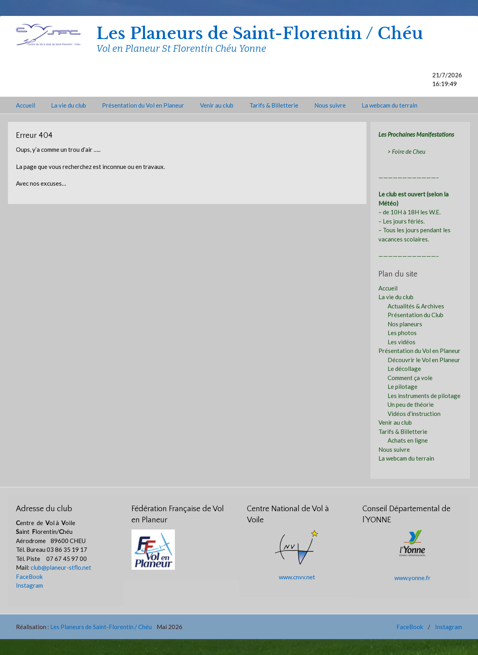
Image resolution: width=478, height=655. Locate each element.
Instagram (29, 585)
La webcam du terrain (389, 105)
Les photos (402, 332)
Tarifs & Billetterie (273, 105)
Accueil (25, 105)
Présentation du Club (415, 314)
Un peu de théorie (411, 404)
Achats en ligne (408, 440)
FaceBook (29, 576)
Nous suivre (330, 105)
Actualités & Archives (416, 306)
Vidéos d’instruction (414, 413)
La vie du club (68, 105)
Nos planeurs (405, 324)
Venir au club (216, 105)
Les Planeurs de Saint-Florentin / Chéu (259, 33)
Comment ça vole (410, 377)
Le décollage (404, 368)
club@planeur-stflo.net (61, 567)
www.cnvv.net (297, 576)
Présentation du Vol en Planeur (143, 105)
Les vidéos (401, 341)
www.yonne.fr (412, 577)
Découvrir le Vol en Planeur (424, 359)
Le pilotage (402, 386)
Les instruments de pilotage (424, 395)
